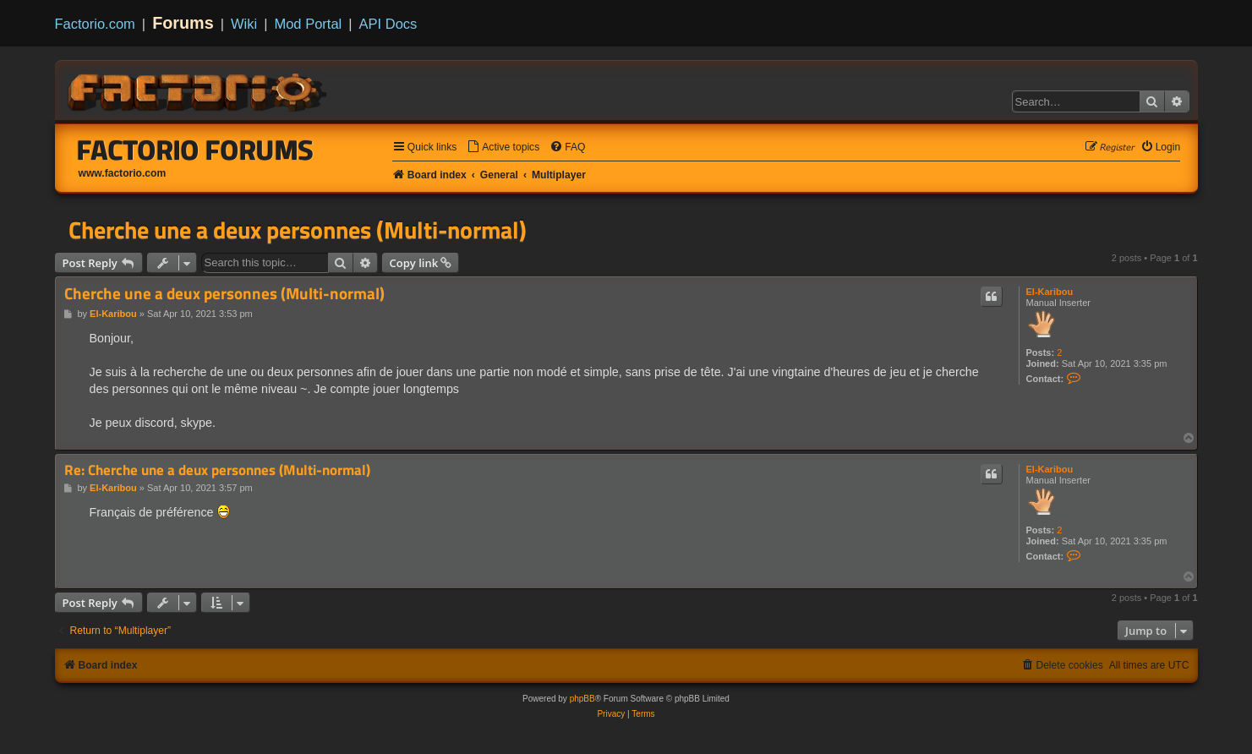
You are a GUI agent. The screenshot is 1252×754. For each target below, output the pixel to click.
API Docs (388, 23)
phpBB (582, 698)
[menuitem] (503, 147)
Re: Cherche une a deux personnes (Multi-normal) (217, 470)
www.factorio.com (123, 173)
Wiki (244, 23)
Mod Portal (308, 23)
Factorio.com (95, 23)
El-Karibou (1050, 292)
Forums (183, 23)
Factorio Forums (195, 149)
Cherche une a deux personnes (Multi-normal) (297, 230)
